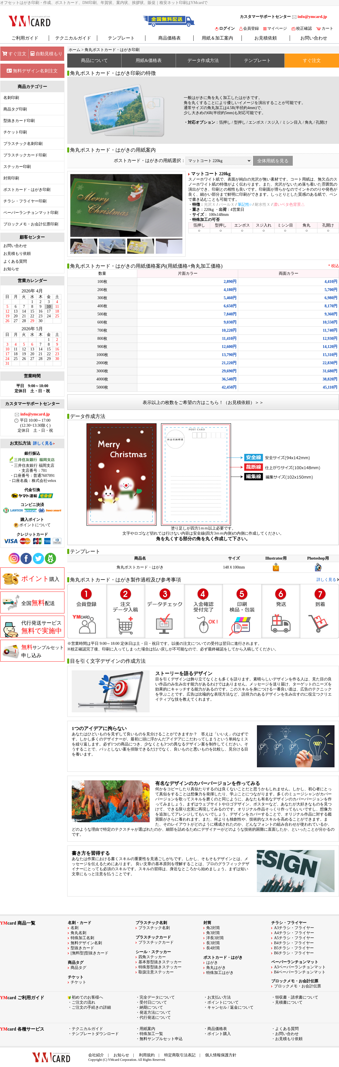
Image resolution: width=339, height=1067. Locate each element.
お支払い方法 (219, 997)
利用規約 (147, 1055)
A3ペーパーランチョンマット (300, 967)
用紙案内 (147, 1029)
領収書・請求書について (296, 997)
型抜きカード (82, 948)
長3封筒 (213, 943)
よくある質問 (15, 261)
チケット (78, 982)
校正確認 (302, 28)
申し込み (33, 651)
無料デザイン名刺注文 (32, 70)
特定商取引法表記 (180, 1055)
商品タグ (78, 968)
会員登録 (249, 28)
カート (324, 28)
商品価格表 (169, 38)
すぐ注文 (14, 53)
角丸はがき (216, 968)
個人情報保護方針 (220, 1055)
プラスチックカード (156, 942)
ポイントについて (223, 1002)
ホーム (74, 50)
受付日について (153, 1002)
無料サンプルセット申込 (161, 1039)
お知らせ (11, 269)
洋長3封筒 (215, 938)
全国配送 (29, 603)
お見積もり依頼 (17, 253)
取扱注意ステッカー (156, 972)
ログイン (225, 28)
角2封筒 (213, 928)
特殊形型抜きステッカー (160, 967)
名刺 (74, 928)
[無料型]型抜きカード (89, 953)
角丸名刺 (78, 933)
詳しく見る (43, 443)
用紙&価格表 (148, 60)
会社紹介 (96, 1055)
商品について (94, 60)
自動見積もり (46, 53)
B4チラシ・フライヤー (294, 943)
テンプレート (121, 38)
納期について (151, 1007)
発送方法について (155, 1012)
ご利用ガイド (24, 38)
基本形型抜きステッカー (160, 962)
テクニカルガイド (73, 38)
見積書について (289, 1002)
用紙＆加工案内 (217, 38)
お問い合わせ (313, 38)
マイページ (275, 28)
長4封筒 (213, 948)
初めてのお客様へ (87, 997)
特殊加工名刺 (82, 938)
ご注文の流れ (83, 1002)
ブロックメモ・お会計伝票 (297, 986)
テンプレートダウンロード (95, 1034)
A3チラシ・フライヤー (294, 928)
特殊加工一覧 (151, 1034)
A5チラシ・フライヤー (294, 938)
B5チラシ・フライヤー (294, 948)
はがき (212, 962)
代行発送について (155, 1017)
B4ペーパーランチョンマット (300, 972)
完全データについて (157, 997)
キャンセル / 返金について (230, 1007)
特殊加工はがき (220, 973)
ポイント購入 (219, 1034)
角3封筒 (213, 933)
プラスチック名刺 (154, 928)
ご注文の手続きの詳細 (91, 1007)
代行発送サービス (32, 629)
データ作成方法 (203, 60)
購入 (31, 578)
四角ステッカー (152, 957)
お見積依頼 (265, 38)
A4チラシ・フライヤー (294, 933)
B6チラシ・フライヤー (294, 953)
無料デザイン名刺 (86, 943)
